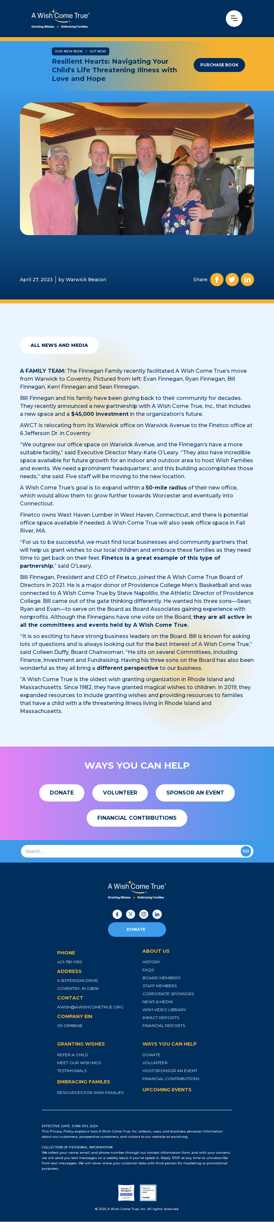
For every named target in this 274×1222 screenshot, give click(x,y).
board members (161, 977)
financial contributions (170, 1078)
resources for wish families (90, 1092)
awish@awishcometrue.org (90, 1006)
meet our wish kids (79, 1062)
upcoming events (167, 1090)
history (151, 961)
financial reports (163, 1025)
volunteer (155, 1062)
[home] (84, 18)
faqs (148, 969)
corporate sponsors (168, 993)
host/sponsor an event (169, 1070)
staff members (159, 985)
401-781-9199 (69, 961)
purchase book (219, 64)
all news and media (59, 345)
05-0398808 (69, 1025)
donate (136, 929)
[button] (234, 18)
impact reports (160, 1017)
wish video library (164, 1009)
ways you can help (169, 1044)
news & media (157, 1001)
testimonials (72, 1070)
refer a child (72, 1054)
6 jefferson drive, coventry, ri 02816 (78, 984)
